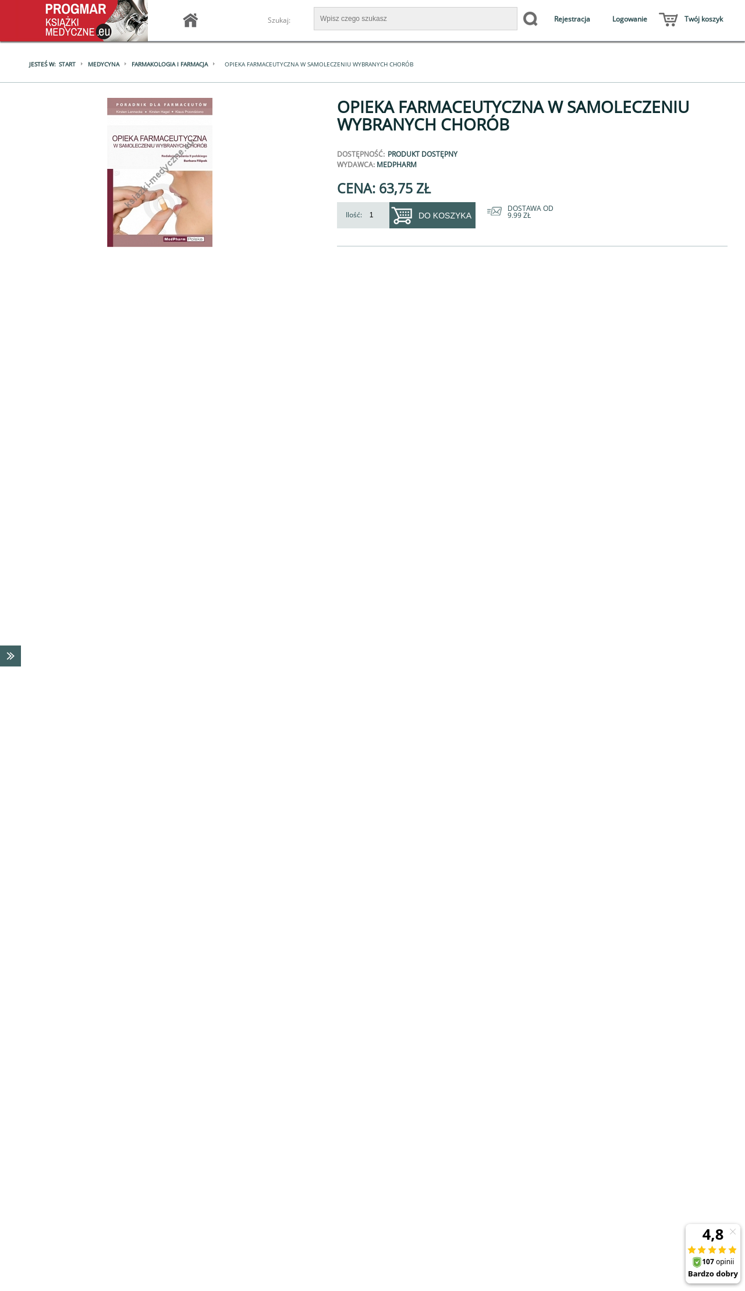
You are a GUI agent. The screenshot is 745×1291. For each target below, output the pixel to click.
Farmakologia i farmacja (170, 64)
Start (67, 64)
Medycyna (103, 64)
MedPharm (397, 165)
